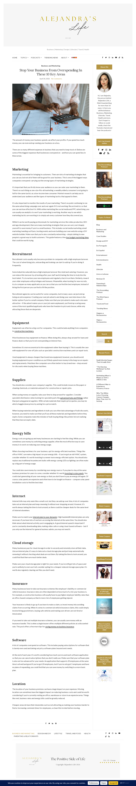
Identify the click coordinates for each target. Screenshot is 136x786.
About (64, 58)
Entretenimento (102, 260)
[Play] (99, 447)
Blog (98, 225)
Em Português (101, 246)
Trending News (51, 58)
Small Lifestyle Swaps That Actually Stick (104, 361)
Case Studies (101, 236)
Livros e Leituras (102, 274)
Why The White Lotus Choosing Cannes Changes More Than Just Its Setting (103, 397)
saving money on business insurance (59, 626)
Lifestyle (99, 269)
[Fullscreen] (111, 447)
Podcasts (35, 58)
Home (14, 58)
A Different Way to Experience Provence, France (103, 386)
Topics (23, 58)
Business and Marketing (50, 66)
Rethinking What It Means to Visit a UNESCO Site (103, 378)
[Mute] (110, 447)
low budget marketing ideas (77, 237)
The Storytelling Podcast (102, 291)
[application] (104, 445)
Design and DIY (102, 241)
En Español (100, 250)
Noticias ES (100, 279)
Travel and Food (102, 304)
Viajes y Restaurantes (101, 321)
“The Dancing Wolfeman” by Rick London (103, 369)
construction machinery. (24, 331)
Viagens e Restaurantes (101, 314)
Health (98, 265)
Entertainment (101, 255)
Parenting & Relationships (101, 284)
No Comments (56, 79)
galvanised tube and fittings (71, 398)
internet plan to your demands (45, 517)
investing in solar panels (74, 473)
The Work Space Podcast (102, 298)
